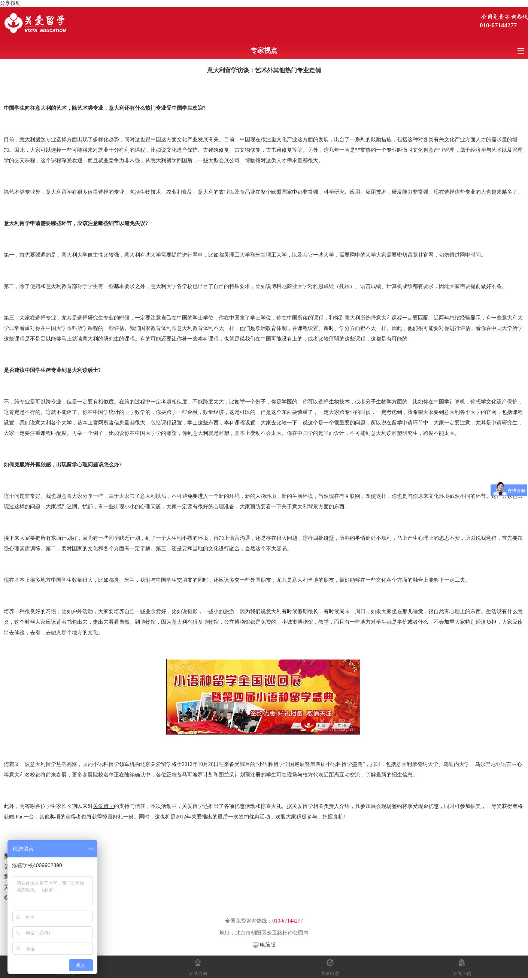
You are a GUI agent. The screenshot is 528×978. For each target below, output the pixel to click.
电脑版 (268, 945)
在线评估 (462, 973)
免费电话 (330, 973)
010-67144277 (498, 25)
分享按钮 (10, 3)
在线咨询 (198, 973)
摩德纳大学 (425, 764)
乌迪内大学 (456, 764)
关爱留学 (161, 764)
